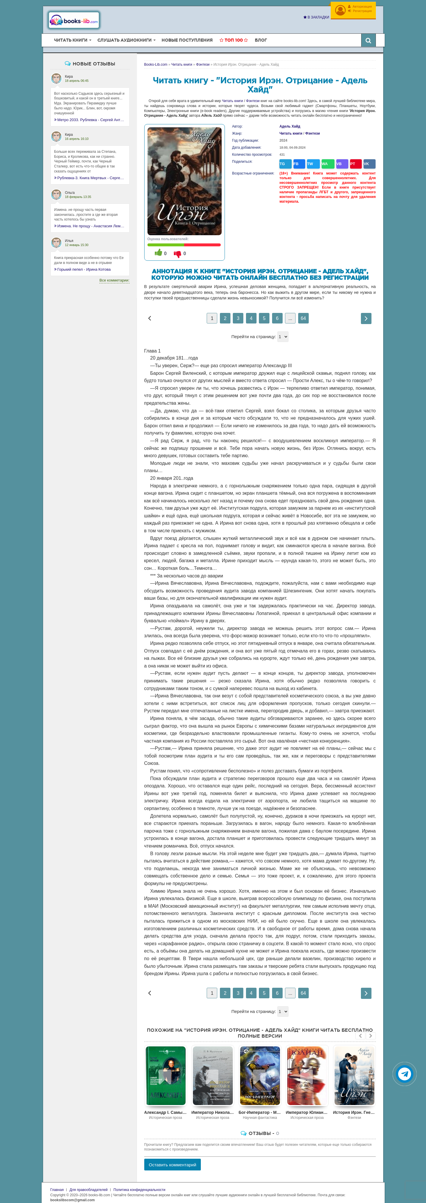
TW (310, 159)
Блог (261, 35)
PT (348, 159)
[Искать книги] (368, 35)
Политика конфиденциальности (139, 1186)
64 (303, 314)
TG (284, 159)
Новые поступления (187, 35)
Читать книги (232, 97)
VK (360, 159)
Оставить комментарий (172, 1160)
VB (336, 159)
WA (323, 159)
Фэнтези (252, 97)
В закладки (314, 17)
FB (297, 159)
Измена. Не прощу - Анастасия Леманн (90, 222)
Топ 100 (234, 35)
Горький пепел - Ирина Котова (82, 265)
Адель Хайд (289, 122)
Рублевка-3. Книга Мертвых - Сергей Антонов (90, 173)
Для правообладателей (88, 1186)
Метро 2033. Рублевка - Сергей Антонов (90, 115)
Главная (57, 1186)
